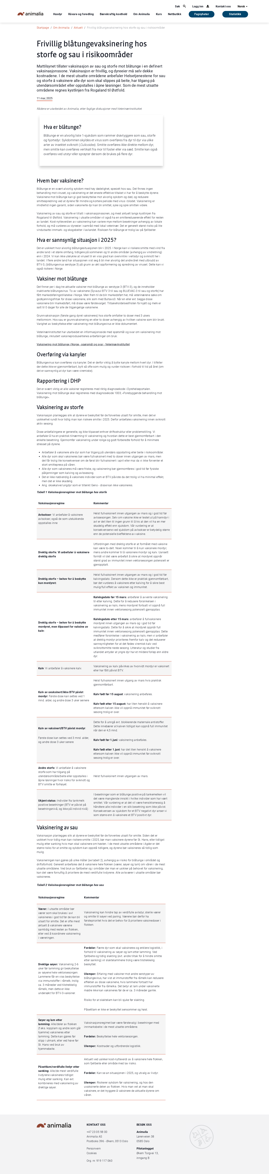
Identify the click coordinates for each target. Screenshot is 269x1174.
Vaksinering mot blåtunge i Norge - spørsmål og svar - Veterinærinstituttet (83, 344)
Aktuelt (78, 27)
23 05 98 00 (99, 1132)
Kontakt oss (223, 6)
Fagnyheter (201, 14)
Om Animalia (141, 14)
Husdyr (57, 14)
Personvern (94, 1148)
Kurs (159, 14)
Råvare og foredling (81, 14)
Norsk (243, 6)
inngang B (143, 1158)
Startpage (43, 27)
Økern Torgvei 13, (148, 1153)
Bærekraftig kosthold (113, 14)
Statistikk (235, 14)
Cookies (92, 1153)
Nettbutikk (175, 14)
